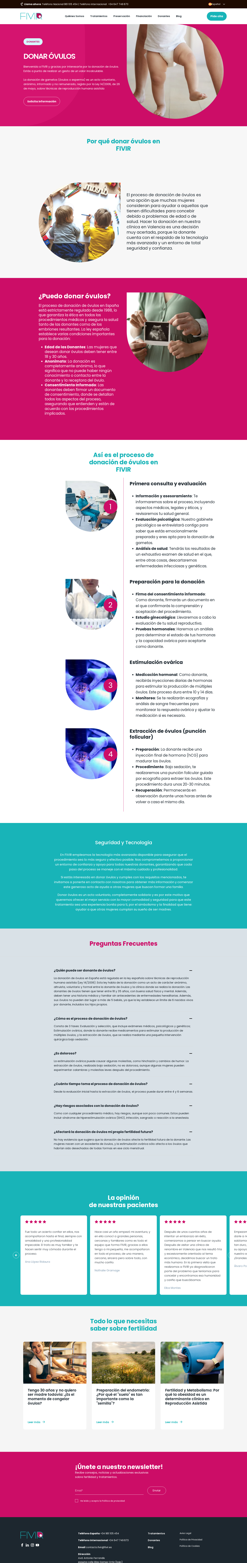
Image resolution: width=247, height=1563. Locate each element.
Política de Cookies (190, 1546)
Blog (178, 16)
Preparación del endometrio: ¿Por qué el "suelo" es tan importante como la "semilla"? (123, 1397)
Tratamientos (98, 16)
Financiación (144, 16)
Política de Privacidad (191, 1539)
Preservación (121, 16)
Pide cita (216, 16)
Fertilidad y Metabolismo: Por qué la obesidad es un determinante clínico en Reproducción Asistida (192, 1397)
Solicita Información (41, 101)
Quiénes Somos (74, 16)
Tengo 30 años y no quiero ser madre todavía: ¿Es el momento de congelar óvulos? (52, 1397)
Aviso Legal (185, 1533)
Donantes (164, 16)
